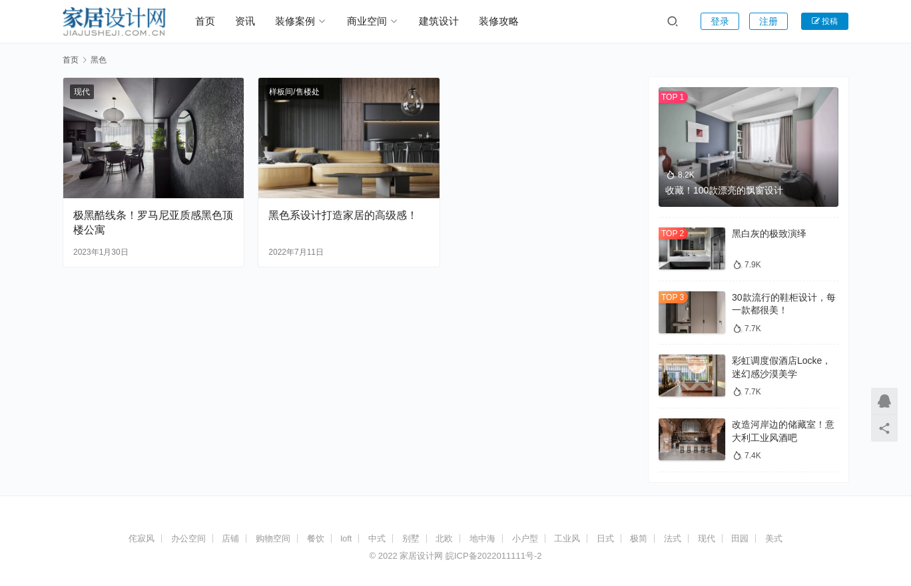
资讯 (245, 21)
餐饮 (315, 538)
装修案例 (295, 21)
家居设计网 (421, 556)
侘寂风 (141, 538)
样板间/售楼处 (294, 91)
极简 (638, 538)
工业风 (567, 538)
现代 (82, 91)
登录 (720, 21)
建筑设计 (439, 21)
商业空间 (367, 21)
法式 (672, 538)
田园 (740, 538)
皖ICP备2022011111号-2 (494, 556)
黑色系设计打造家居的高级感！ (343, 215)
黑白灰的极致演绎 (769, 233)
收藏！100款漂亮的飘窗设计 (724, 190)
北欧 (444, 538)
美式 (773, 538)
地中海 (482, 538)
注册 (768, 21)
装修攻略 (499, 21)
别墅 (411, 538)
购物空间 (273, 538)
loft (346, 538)
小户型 (525, 538)
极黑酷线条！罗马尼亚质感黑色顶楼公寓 (153, 222)
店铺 (230, 538)
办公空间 (188, 538)
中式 (377, 538)
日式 (605, 538)
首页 (205, 21)
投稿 (825, 21)
